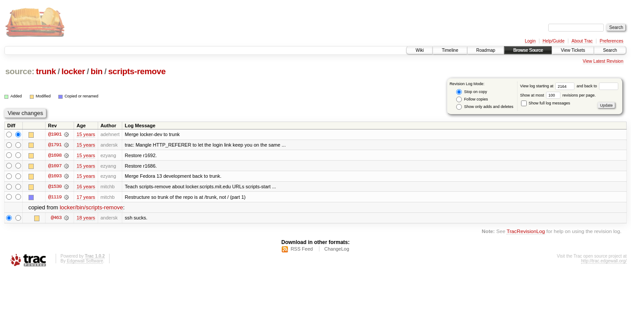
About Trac (581, 41)
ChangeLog (336, 249)
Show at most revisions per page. (558, 95)
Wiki (419, 50)
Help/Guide (553, 41)
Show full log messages (545, 103)
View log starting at (548, 86)
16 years (86, 187)
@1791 (54, 144)
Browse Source (528, 50)
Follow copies (472, 99)
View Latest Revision (603, 61)
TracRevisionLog (526, 232)
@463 (56, 218)
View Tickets (573, 50)
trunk (46, 71)
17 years (86, 197)
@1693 (54, 176)
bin (97, 71)
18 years (86, 218)
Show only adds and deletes (484, 107)
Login (530, 41)
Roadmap (485, 50)
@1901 (54, 134)
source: (19, 71)
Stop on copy (471, 92)
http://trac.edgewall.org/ (604, 261)
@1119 (54, 197)
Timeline (450, 50)
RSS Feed (302, 249)
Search (610, 50)
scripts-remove (137, 71)
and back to (597, 86)
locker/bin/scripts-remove (91, 208)
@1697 (54, 165)
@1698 (54, 155)
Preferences (612, 41)
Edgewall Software (85, 261)
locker (73, 71)
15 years (86, 134)
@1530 (54, 186)
